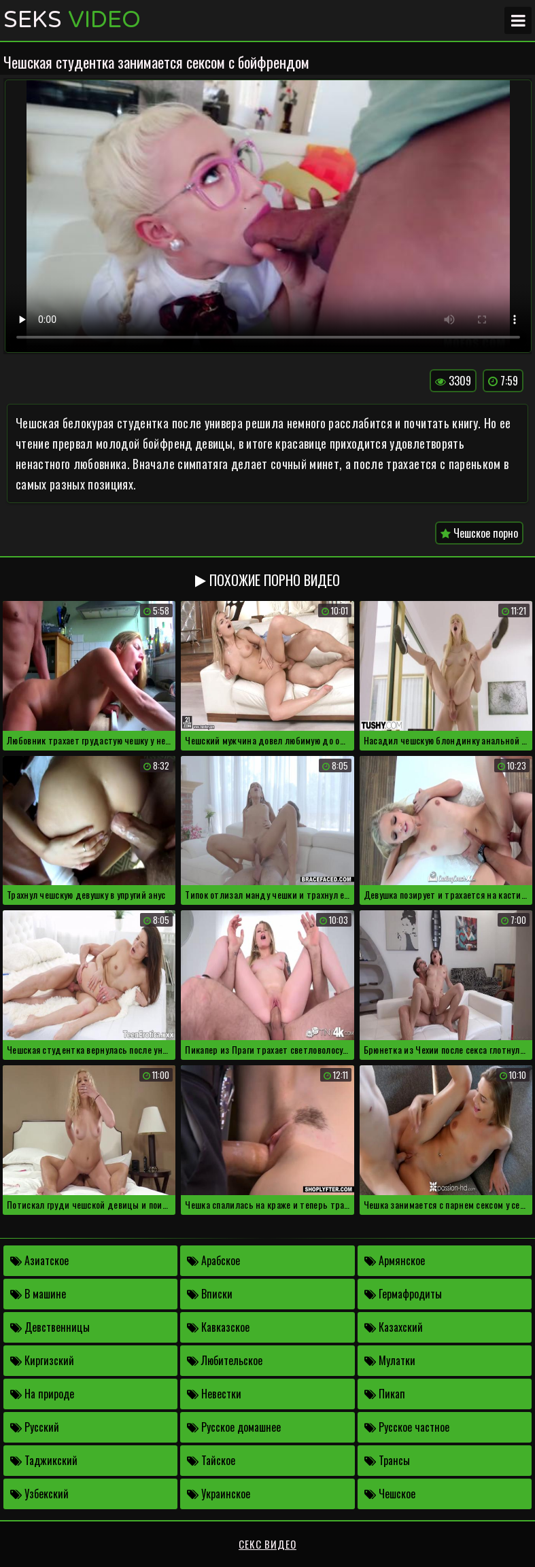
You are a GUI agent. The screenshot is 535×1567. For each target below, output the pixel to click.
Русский (34, 1427)
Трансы (387, 1460)
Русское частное (406, 1427)
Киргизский (42, 1360)
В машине (38, 1294)
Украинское (218, 1493)
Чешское (389, 1493)
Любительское (224, 1360)
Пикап (384, 1393)
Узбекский (39, 1493)
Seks (72, 20)
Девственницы (50, 1327)
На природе (42, 1393)
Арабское (213, 1260)
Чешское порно (479, 533)
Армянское (394, 1260)
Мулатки (389, 1360)
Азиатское (39, 1260)
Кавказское (218, 1327)
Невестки (214, 1393)
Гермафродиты (403, 1294)
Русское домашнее (234, 1427)
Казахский (393, 1327)
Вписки (209, 1294)
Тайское (211, 1460)
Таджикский (43, 1460)
